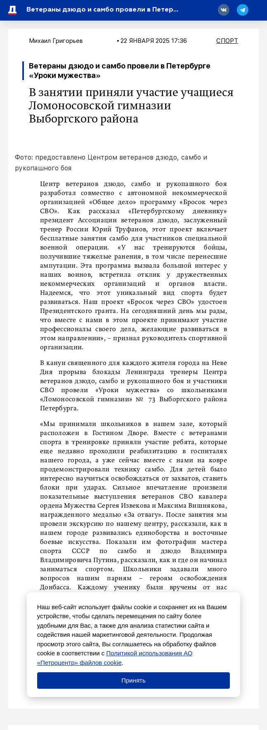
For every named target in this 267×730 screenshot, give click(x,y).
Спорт (227, 41)
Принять (133, 680)
